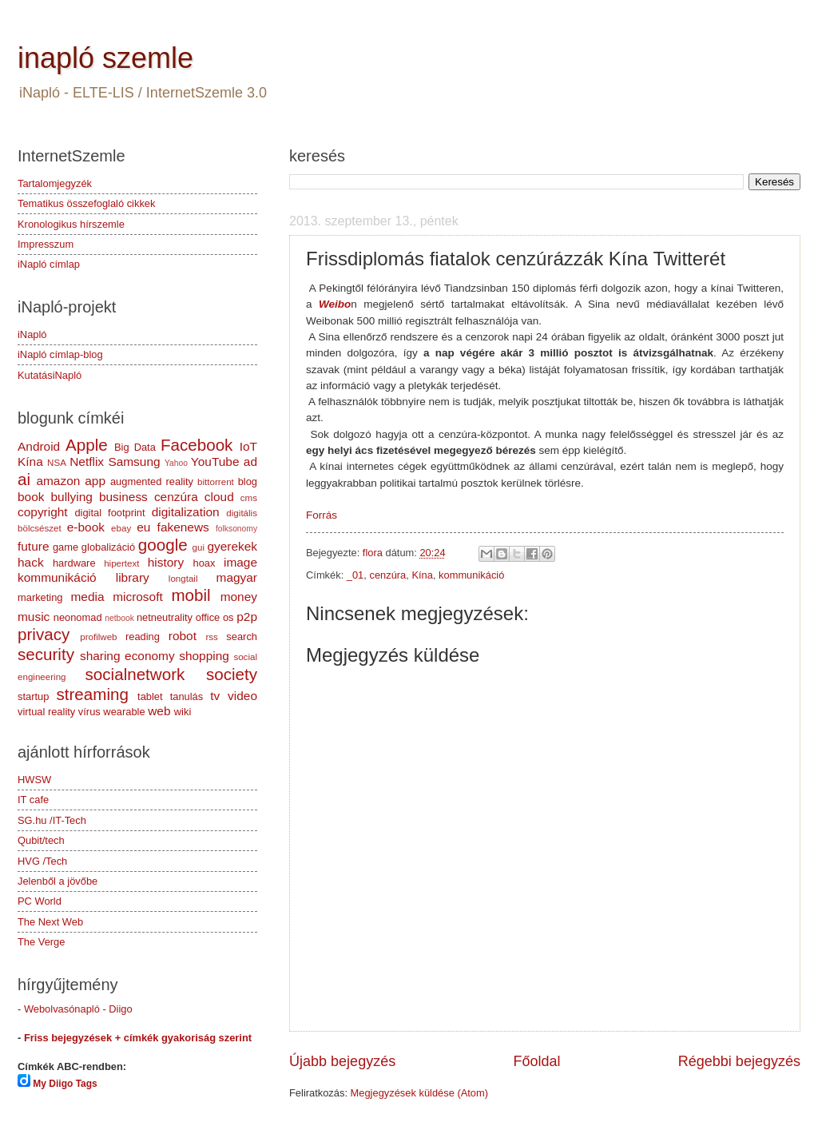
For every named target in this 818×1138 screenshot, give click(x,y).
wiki (182, 712)
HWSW (34, 780)
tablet (150, 696)
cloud (219, 496)
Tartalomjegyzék (55, 183)
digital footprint (109, 513)
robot (183, 636)
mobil (190, 595)
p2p (246, 616)
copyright (43, 512)
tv (215, 695)
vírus (89, 712)
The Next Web (50, 922)
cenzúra (387, 575)
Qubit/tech (41, 840)
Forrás (321, 515)
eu (143, 527)
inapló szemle (105, 58)
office (208, 617)
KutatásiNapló (49, 375)
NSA (56, 463)
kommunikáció (471, 575)
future (33, 546)
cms (248, 498)
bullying (72, 496)
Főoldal (536, 1061)
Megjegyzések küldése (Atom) (419, 1093)
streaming (92, 694)
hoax (204, 563)
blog (247, 481)
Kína (422, 575)
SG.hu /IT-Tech (52, 820)
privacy (43, 634)
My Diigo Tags (65, 1083)
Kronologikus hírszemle (71, 224)
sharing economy (127, 656)
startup (33, 696)
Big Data (135, 447)
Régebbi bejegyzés (739, 1061)
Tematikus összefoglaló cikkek (86, 203)
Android (39, 446)
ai (24, 479)
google (163, 544)
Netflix (86, 461)
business (123, 496)
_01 (355, 575)
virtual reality (46, 712)
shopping (204, 656)
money (238, 596)
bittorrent (215, 482)
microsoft (138, 596)
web (159, 711)
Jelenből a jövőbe (57, 881)
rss (211, 637)
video (242, 695)
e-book (86, 527)
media (87, 596)
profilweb (98, 637)
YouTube (215, 461)
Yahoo (176, 463)
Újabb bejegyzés (342, 1061)
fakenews (183, 527)
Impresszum (45, 244)
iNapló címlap (49, 264)
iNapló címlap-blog (60, 354)
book (31, 496)
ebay (121, 528)
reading (142, 637)
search (241, 637)
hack (31, 562)
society (231, 674)
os (228, 617)
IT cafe (33, 800)
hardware (74, 563)
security (46, 654)
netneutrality (165, 617)
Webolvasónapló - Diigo (78, 1009)
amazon (58, 480)
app (95, 480)
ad (250, 461)
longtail (183, 578)
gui (198, 547)
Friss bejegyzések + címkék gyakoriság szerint (138, 1038)
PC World (40, 901)
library (132, 577)
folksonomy (236, 528)
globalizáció (108, 547)
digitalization (186, 512)
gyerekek (232, 546)
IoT (248, 446)
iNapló (32, 334)
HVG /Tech (42, 861)
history (166, 562)
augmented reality (151, 481)
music (34, 616)
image (240, 562)
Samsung (134, 461)
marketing (40, 597)
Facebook (196, 445)
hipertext (121, 563)
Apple (87, 445)
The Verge (41, 942)
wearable (124, 712)
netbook (119, 618)
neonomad (78, 617)
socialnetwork (135, 674)
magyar (236, 577)
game (65, 547)
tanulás (187, 696)
